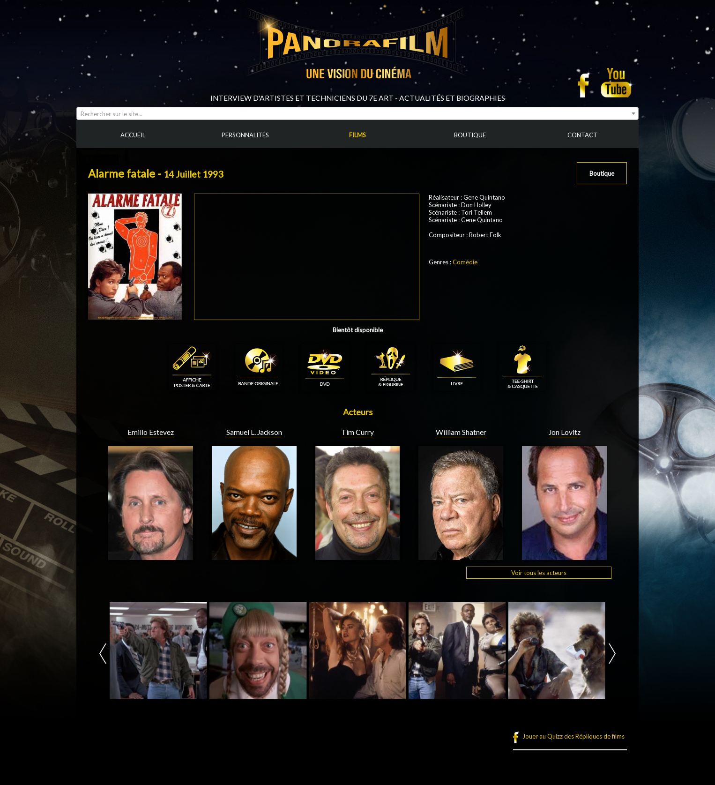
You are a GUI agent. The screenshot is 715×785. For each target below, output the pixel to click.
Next (612, 653)
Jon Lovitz (565, 432)
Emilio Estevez (150, 432)
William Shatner (461, 432)
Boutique (601, 173)
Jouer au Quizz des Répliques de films (573, 736)
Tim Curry (357, 432)
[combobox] (357, 113)
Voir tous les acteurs (538, 572)
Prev (102, 653)
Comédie (465, 262)
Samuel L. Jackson (254, 432)
